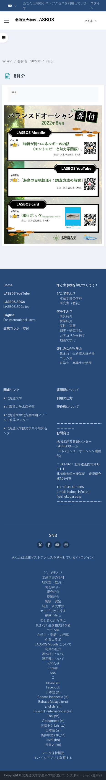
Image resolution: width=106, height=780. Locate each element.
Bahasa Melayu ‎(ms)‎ (53, 702)
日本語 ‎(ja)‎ (53, 692)
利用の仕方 (64, 398)
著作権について (68, 406)
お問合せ (53, 663)
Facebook (53, 687)
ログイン (95, 5)
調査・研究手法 (71, 330)
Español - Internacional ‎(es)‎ (53, 711)
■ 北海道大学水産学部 (19, 406)
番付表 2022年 (29, 61)
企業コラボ (53, 639)
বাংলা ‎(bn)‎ (53, 740)
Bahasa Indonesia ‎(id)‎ (53, 697)
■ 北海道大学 (12, 398)
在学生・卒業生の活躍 (76, 363)
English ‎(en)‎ (53, 706)
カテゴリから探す (72, 335)
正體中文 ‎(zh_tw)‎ (53, 725)
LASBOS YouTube (16, 293)
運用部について (68, 390)
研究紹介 (66, 316)
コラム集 (66, 358)
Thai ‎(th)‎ (53, 716)
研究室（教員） (71, 303)
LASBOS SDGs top (16, 306)
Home (8, 285)
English (53, 668)
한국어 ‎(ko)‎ (53, 745)
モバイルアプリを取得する (53, 758)
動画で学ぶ (68, 340)
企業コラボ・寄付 (16, 328)
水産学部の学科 (71, 298)
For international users (19, 320)
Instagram (53, 682)
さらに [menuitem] (89, 21)
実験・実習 (68, 326)
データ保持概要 (53, 753)
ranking (7, 61)
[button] (12, 5)
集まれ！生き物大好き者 (77, 353)
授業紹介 (66, 321)
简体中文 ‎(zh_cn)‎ (53, 735)
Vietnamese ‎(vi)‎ (53, 721)
